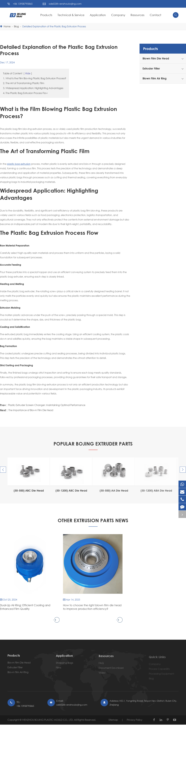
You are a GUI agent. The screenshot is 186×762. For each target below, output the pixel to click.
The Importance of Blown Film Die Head (30, 409)
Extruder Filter (151, 68)
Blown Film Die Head (156, 58)
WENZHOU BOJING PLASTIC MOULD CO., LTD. (48, 719)
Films (58, 669)
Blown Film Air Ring (155, 78)
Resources (137, 15)
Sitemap (113, 719)
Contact (155, 15)
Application (98, 15)
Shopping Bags (64, 664)
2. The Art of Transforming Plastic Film (23, 83)
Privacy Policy (134, 719)
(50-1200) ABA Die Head (154, 490)
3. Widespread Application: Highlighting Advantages (33, 88)
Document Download (111, 670)
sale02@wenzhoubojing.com (65, 3)
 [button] (2, 469)
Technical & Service (71, 15)
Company (118, 15)
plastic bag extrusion (19, 163)
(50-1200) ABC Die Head (69, 490)
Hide (27, 73)
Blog (16, 26)
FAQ (101, 665)
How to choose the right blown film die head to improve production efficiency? (90, 607)
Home (7, 26)
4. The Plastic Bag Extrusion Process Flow (25, 93)
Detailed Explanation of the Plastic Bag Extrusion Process (54, 26)
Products (46, 15)
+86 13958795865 (23, 3)
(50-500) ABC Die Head (27, 490)
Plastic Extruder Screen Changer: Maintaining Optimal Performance (46, 404)
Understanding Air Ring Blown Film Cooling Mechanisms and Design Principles (151, 607)
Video (102, 674)
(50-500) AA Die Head (112, 490)
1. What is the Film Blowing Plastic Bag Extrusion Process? (34, 78)
